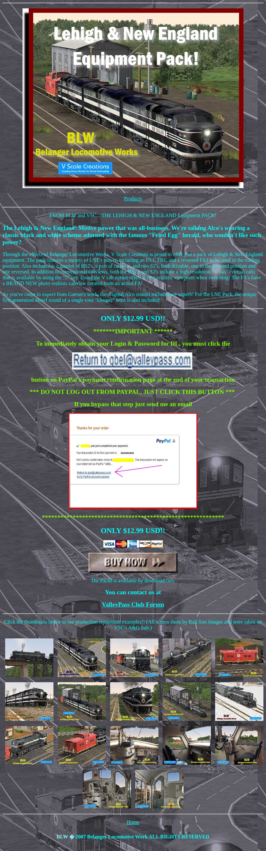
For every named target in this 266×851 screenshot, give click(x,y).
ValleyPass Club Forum (133, 604)
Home (133, 822)
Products (133, 198)
